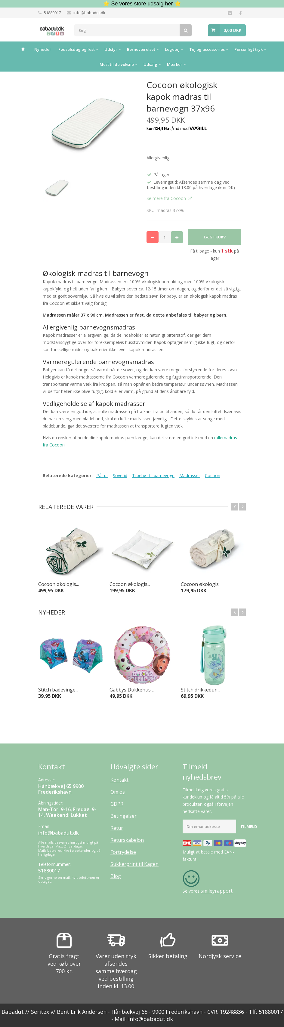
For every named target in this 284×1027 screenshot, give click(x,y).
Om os (117, 792)
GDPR (116, 804)
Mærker (174, 64)
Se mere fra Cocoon (167, 198)
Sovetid (120, 475)
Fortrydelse (123, 852)
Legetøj (172, 49)
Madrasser (189, 475)
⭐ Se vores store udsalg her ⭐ (142, 4)
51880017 (52, 12)
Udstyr (110, 49)
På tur (102, 475)
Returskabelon (127, 840)
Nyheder (42, 49)
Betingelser (123, 816)
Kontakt (119, 780)
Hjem (23, 49)
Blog (115, 876)
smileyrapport (217, 891)
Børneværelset (141, 49)
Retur (116, 828)
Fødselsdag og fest (76, 49)
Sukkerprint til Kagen (134, 864)
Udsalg (150, 64)
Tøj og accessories (207, 49)
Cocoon (212, 475)
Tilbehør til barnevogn (153, 475)
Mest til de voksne (117, 64)
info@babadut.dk (89, 12)
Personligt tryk (248, 49)
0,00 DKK (233, 30)
